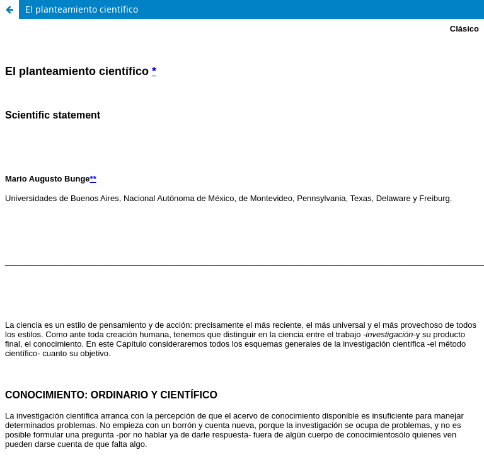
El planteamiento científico (81, 9)
